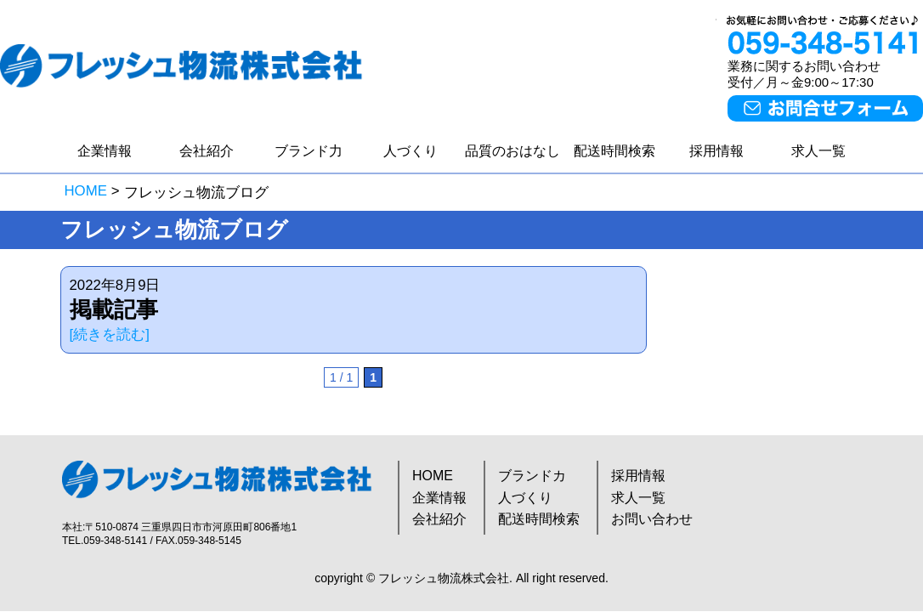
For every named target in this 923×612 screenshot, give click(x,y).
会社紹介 (206, 151)
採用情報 (716, 151)
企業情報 (104, 151)
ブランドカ (532, 475)
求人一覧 (818, 151)
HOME (86, 191)
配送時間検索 (614, 151)
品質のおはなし (512, 151)
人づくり (410, 151)
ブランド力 (309, 151)
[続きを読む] (110, 334)
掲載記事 (114, 309)
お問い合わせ (652, 519)
